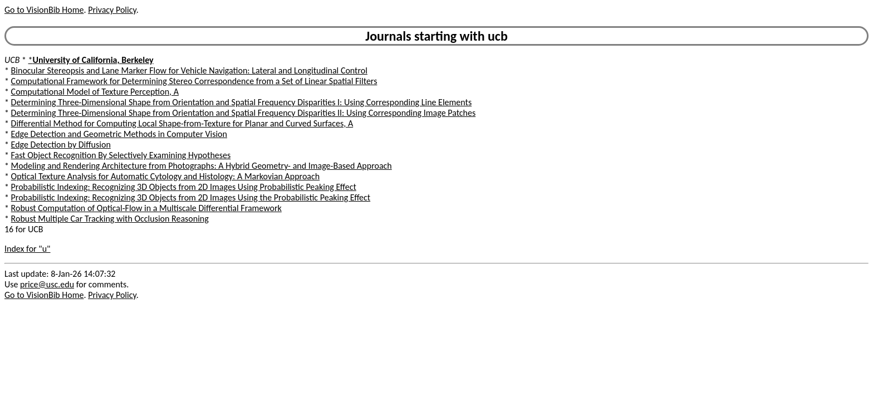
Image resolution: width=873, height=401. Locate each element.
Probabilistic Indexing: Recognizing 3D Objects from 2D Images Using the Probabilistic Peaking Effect (191, 197)
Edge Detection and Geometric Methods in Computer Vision (119, 134)
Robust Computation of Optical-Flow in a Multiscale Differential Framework (146, 208)
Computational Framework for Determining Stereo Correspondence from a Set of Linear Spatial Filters (194, 81)
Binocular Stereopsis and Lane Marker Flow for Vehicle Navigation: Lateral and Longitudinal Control (189, 70)
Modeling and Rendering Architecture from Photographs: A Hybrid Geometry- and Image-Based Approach (201, 165)
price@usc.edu (47, 284)
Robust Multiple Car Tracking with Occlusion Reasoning (110, 218)
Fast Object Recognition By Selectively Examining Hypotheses (121, 155)
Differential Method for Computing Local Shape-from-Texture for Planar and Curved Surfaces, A (182, 123)
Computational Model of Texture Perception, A (95, 91)
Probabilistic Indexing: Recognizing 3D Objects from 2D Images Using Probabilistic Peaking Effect (183, 187)
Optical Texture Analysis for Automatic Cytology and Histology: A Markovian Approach (165, 176)
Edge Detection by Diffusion (61, 144)
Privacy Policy (112, 9)
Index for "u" (27, 248)
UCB (11, 60)
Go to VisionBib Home (44, 9)
